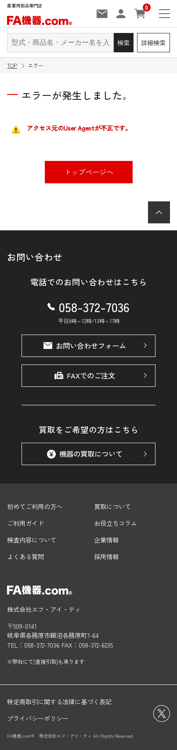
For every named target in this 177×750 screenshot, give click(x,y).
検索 (123, 42)
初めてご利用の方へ (34, 506)
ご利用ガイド (25, 523)
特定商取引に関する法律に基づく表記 (59, 701)
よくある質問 (25, 556)
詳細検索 (153, 42)
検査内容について (31, 539)
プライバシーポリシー (38, 718)
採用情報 (106, 556)
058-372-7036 (88, 307)
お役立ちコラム (115, 523)
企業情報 (106, 539)
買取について (112, 506)
